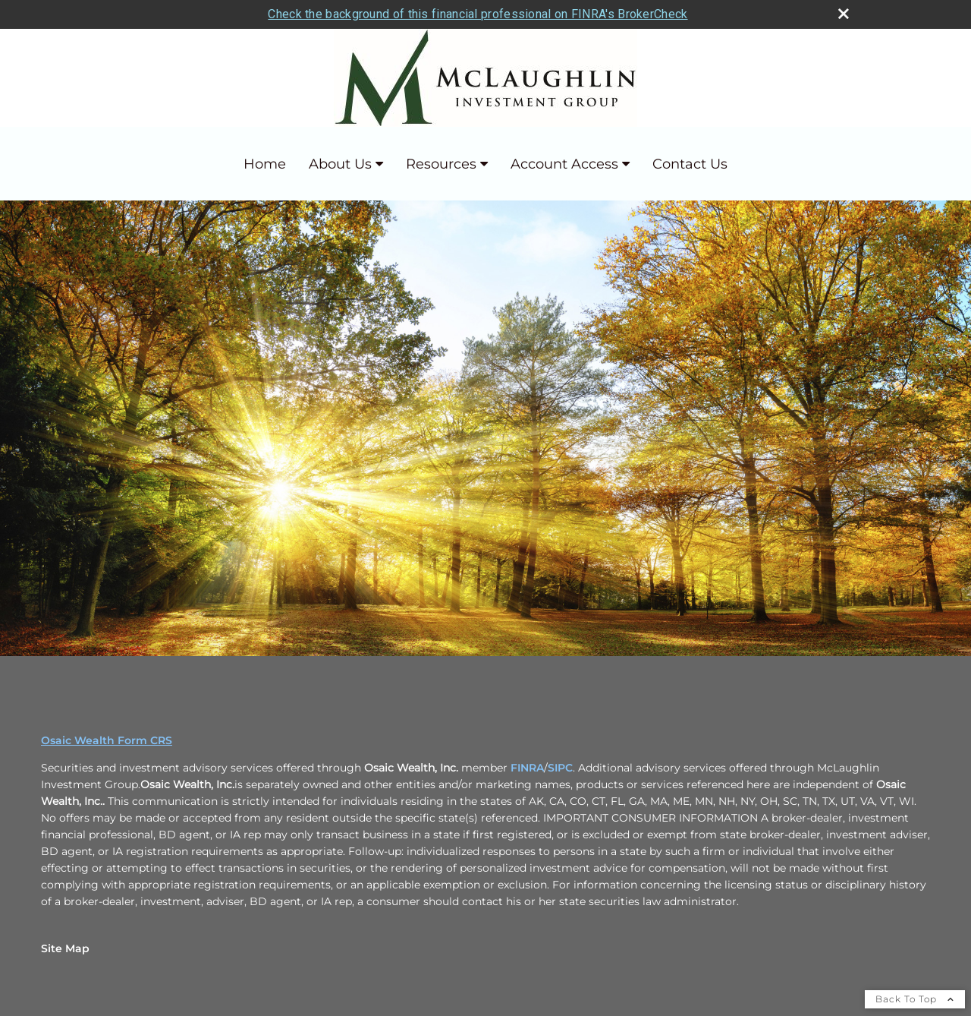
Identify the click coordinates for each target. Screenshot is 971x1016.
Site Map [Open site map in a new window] (65, 948)
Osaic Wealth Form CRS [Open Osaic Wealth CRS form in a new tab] (106, 740)
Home (265, 164)
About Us (340, 164)
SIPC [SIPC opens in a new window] (560, 768)
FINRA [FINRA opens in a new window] (527, 768)
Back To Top (914, 999)
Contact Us (689, 164)
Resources (441, 164)
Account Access (564, 164)
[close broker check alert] (843, 14)
